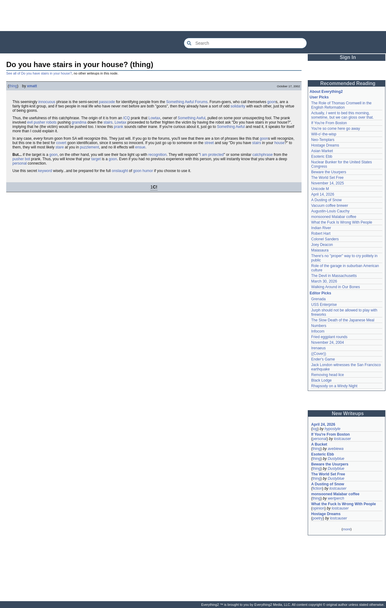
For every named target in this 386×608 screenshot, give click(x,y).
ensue (140, 147)
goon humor (143, 171)
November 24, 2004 (327, 342)
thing (13, 86)
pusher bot (21, 159)
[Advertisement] (193, 15)
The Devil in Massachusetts (334, 276)
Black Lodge (321, 380)
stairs (108, 122)
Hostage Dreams (325, 145)
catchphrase (262, 154)
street (209, 143)
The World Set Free (327, 177)
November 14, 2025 (327, 183)
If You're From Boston (329, 123)
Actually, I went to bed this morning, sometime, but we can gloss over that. (342, 115)
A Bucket (319, 444)
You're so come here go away (335, 128)
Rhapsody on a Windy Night (334, 386)
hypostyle (332, 429)
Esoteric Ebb (321, 156)
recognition (157, 154)
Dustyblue (336, 458)
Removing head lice (327, 375)
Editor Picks (320, 293)
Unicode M (320, 189)
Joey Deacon (322, 245)
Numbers (318, 326)
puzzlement (89, 147)
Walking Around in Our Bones (335, 287)
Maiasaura (320, 250)
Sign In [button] (348, 57)
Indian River (321, 228)
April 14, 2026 (322, 194)
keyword (45, 171)
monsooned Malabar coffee (333, 217)
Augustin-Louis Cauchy (330, 211)
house (279, 143)
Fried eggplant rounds (329, 337)
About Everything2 (326, 91)
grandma (79, 122)
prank (118, 127)
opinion (318, 508)
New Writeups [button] (348, 413)
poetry (317, 518)
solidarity (237, 106)
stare (60, 147)
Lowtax (154, 118)
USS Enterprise (324, 304)
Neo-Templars (322, 140)
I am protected (212, 154)
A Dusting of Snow (326, 200)
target (96, 159)
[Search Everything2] (245, 43)
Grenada (318, 299)
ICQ (126, 118)
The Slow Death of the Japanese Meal (342, 320)
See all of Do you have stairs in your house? (39, 73)
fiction (317, 488)
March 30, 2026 (324, 281)
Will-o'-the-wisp (323, 134)
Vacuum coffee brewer (329, 205)
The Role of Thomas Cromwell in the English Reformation (341, 105)
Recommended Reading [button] (347, 83)
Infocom (318, 331)
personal (19, 163)
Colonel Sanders (325, 239)
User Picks (319, 97)
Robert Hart (320, 233)
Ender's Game (323, 359)
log (314, 429)
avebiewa (335, 449)
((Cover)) (318, 354)
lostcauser (342, 439)
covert (61, 143)
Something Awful (191, 118)
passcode (107, 102)
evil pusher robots (42, 122)
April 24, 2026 (323, 424)
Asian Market (322, 151)
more (346, 529)
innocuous (46, 102)
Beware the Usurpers (328, 172)
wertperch (336, 498)
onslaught (120, 171)
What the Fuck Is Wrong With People (341, 222)
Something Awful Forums (186, 102)
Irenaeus (318, 348)
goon (271, 102)
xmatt (32, 86)
